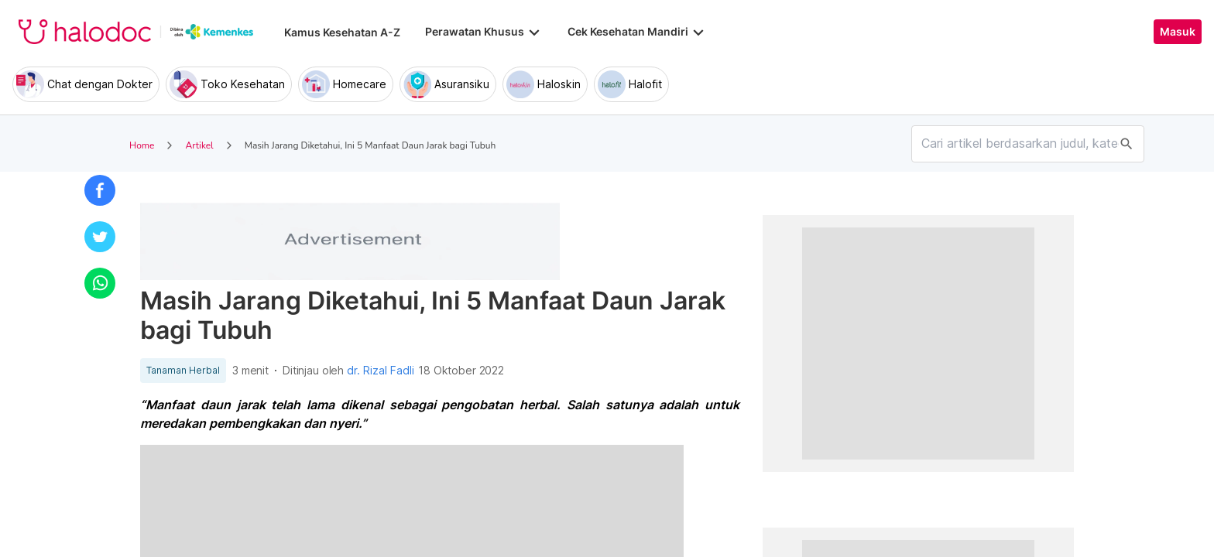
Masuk (1177, 32)
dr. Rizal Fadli (380, 370)
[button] (99, 190)
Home (141, 145)
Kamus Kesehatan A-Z (342, 32)
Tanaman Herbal (183, 370)
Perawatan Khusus (484, 31)
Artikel (199, 145)
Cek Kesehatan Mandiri (637, 31)
